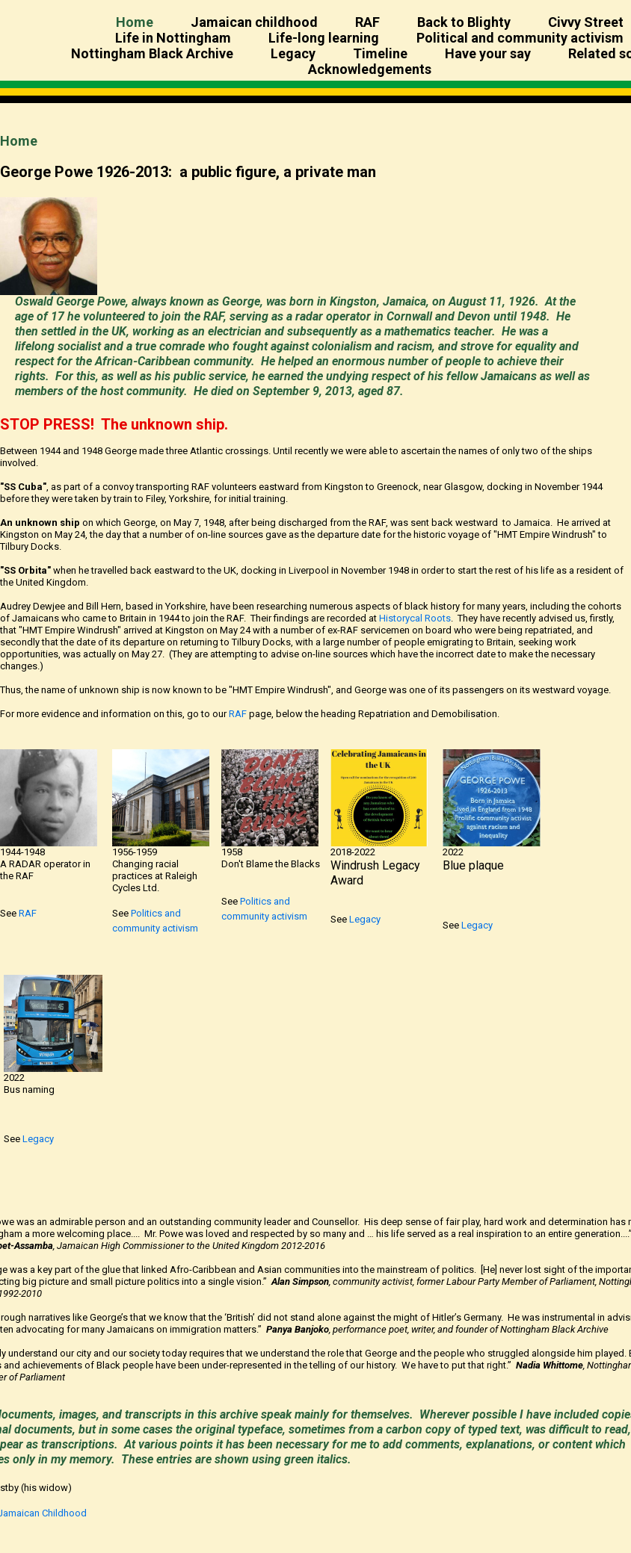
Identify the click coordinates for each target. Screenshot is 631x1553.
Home (134, 22)
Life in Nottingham (173, 38)
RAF (367, 22)
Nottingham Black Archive (152, 53)
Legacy (293, 53)
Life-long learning (323, 38)
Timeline (380, 53)
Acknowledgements (369, 69)
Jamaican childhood (254, 22)
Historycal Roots (415, 618)
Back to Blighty (464, 22)
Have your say (488, 53)
